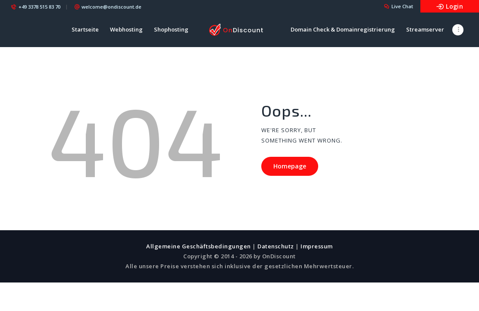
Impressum (317, 246)
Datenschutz (275, 246)
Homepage (289, 166)
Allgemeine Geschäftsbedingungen (198, 246)
